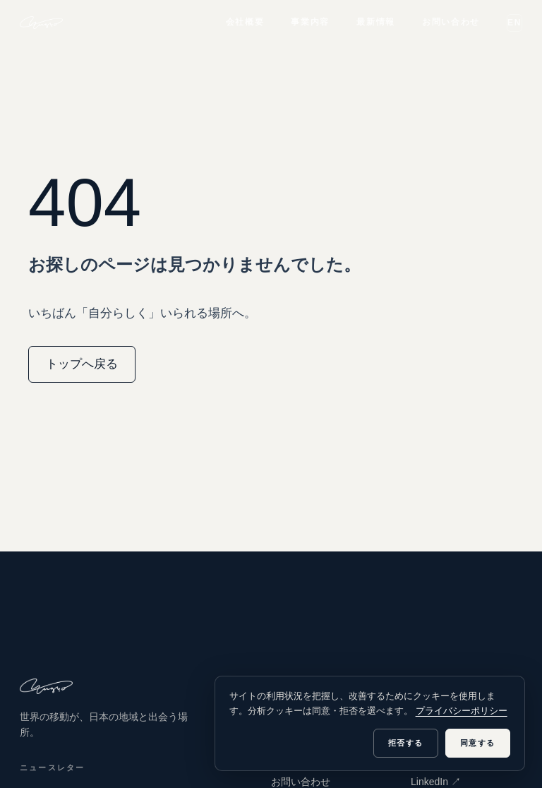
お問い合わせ (451, 22)
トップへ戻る (82, 364)
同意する (477, 743)
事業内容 (310, 22)
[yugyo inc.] (41, 22)
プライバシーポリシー (461, 710)
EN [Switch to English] (514, 23)
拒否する (405, 743)
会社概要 (245, 22)
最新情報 (375, 22)
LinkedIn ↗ (436, 781)
